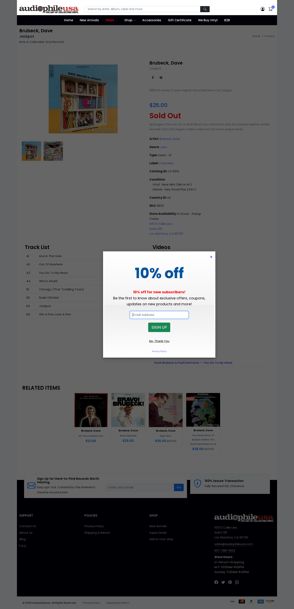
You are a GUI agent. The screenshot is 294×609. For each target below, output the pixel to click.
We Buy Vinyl (208, 20)
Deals (110, 20)
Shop (128, 20)
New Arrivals (89, 20)
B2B (227, 20)
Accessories (151, 20)
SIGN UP (159, 327)
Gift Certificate (179, 20)
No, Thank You (159, 341)
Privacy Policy (159, 351)
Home (68, 20)
